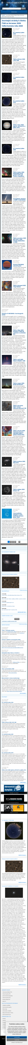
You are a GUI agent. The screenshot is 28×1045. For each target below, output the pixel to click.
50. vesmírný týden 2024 (18, 33)
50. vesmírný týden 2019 (18, 101)
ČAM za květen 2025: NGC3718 (19, 462)
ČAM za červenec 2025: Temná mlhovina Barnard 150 (19, 407)
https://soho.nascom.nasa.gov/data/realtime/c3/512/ (12, 647)
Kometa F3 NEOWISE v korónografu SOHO (12, 314)
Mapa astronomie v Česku (8, 1012)
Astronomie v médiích (7, 1010)
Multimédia (15, 57)
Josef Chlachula (5, 628)
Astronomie (4, 311)
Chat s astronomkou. (13, 672)
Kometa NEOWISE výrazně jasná (18, 265)
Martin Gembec (16, 29)
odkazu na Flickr (16, 662)
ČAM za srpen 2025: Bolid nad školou (18, 383)
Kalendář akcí (5, 591)
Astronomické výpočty (7, 1007)
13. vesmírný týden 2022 (18, 77)
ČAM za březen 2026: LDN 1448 (19, 59)
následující (13, 544)
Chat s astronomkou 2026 (8, 668)
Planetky (4, 1022)
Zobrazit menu (14, 12)
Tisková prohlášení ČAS (7, 992)
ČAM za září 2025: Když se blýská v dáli (19, 360)
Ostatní (14, 511)
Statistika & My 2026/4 (11, 631)
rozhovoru (22, 633)
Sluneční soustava (16, 262)
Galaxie (4, 1020)
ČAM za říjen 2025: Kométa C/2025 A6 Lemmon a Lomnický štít (19, 332)
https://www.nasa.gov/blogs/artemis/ (14, 691)
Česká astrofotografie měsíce (9, 574)
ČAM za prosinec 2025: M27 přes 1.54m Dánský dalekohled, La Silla (19, 240)
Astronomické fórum (7, 1014)
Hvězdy (4, 1018)
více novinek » (23, 693)
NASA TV (4, 1001)
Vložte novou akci (23, 590)
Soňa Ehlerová (4, 667)
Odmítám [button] (17, 1040)
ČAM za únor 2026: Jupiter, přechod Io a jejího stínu (19, 126)
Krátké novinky (6, 624)
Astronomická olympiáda (8, 995)
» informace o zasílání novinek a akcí (9, 621)
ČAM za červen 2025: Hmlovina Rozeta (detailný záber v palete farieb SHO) (19, 432)
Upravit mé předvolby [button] (17, 1042)
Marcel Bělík (15, 56)
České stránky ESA (6, 999)
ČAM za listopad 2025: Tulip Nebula (19, 286)
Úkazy (14, 30)
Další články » (23, 782)
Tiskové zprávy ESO (7, 997)
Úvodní (3, 15)
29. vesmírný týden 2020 (18, 149)
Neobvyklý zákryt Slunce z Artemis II (10, 652)
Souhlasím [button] (17, 1037)
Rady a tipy (5, 1009)
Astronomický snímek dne (8, 552)
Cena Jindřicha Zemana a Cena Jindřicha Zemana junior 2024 (18, 515)
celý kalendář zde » (22, 612)
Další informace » (22, 855)
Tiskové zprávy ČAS (6, 993)
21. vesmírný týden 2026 (8, 820)
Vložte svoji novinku (23, 624)
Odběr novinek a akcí (7, 615)
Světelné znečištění (6, 1005)
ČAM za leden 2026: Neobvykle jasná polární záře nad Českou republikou (18, 174)
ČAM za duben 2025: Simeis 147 (19, 490)
